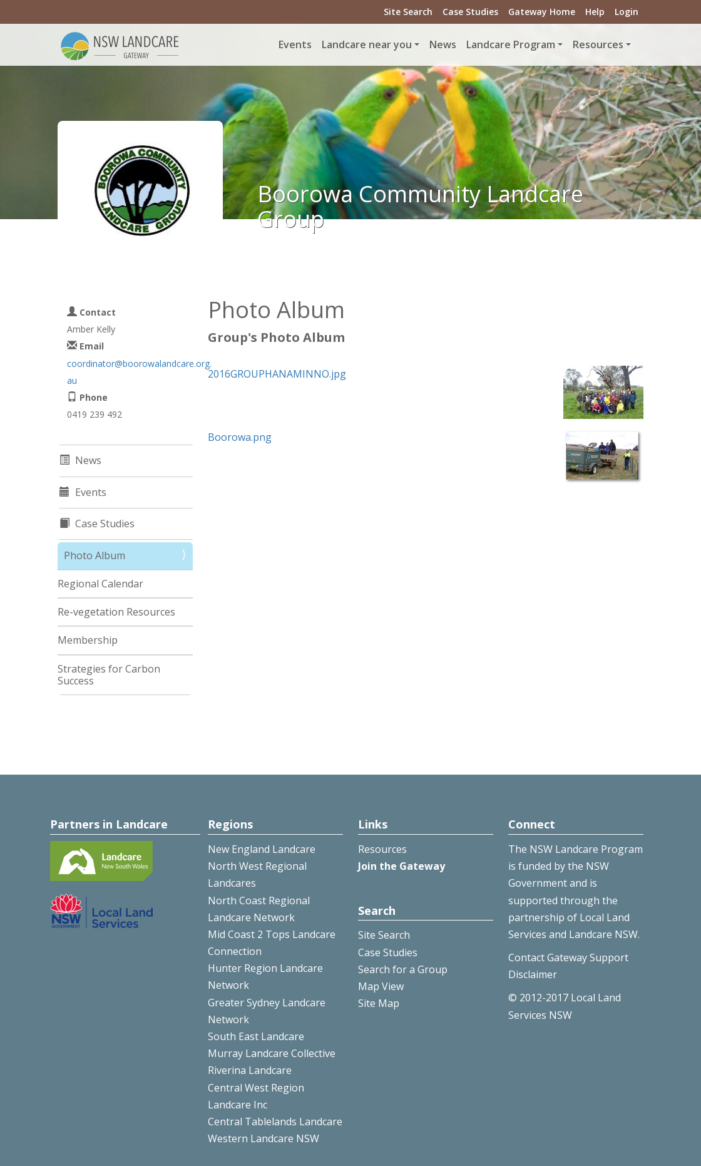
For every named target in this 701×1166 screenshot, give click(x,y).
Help (595, 12)
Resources (382, 849)
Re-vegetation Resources (116, 612)
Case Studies (470, 12)
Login (626, 12)
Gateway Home (541, 12)
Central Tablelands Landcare (275, 1121)
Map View (381, 986)
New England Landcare (261, 849)
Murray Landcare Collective (271, 1053)
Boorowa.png (240, 437)
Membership (88, 640)
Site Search (408, 12)
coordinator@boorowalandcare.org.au (139, 372)
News (442, 44)
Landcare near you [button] (367, 44)
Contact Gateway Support (568, 957)
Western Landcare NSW (263, 1138)
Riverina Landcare (250, 1070)
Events (295, 44)
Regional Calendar (100, 584)
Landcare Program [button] (510, 44)
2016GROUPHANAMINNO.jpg (277, 374)
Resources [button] (598, 44)
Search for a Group (403, 969)
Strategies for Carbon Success (109, 675)
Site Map (378, 1003)
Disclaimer (532, 974)
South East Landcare (256, 1036)
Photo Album (94, 555)
